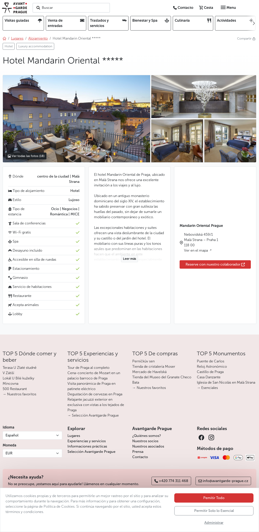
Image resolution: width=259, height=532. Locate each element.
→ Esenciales (207, 388)
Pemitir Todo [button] (213, 498)
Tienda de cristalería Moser (153, 366)
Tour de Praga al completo (88, 368)
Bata (135, 382)
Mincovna (10, 383)
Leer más (129, 259)
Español (12, 435)
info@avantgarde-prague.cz (223, 481)
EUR (9, 453)
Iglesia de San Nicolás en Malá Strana (226, 382)
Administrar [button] (213, 523)
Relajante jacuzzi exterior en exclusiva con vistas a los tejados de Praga (95, 404)
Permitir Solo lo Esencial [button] (214, 511)
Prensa (137, 452)
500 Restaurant (15, 389)
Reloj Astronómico (212, 366)
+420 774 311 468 (171, 481)
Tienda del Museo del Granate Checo (161, 377)
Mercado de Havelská (149, 372)
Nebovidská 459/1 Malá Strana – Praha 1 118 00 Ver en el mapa (201, 242)
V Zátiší (8, 373)
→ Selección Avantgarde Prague (93, 415)
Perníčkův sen (143, 361)
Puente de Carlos (210, 361)
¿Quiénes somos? (146, 436)
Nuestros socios (145, 441)
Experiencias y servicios (86, 441)
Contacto (140, 457)
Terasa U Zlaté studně (19, 368)
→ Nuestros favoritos (19, 394)
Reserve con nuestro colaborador (215, 264)
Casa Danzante (209, 377)
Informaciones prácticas (87, 446)
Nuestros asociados (148, 446)
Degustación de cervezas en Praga (94, 394)
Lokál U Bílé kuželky (18, 378)
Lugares (73, 436)
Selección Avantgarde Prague (91, 452)
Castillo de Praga (210, 372)
